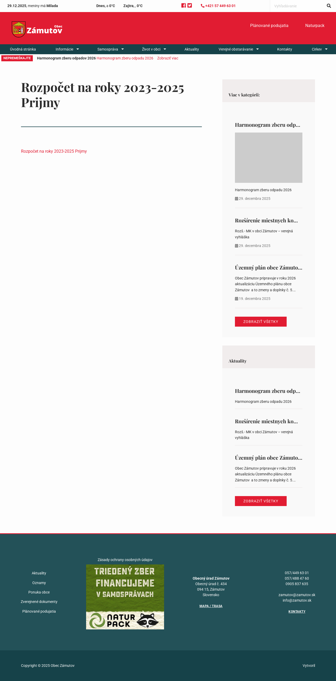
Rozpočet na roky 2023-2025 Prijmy (54, 151)
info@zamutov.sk (297, 600)
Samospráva (107, 49)
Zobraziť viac (167, 58)
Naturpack (314, 25)
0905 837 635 (297, 584)
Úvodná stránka (23, 49)
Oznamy (39, 583)
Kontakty (284, 49)
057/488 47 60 (297, 578)
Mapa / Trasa (211, 606)
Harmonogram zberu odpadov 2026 (277, 124)
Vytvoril (309, 665)
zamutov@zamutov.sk (297, 595)
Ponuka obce (39, 592)
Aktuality (192, 49)
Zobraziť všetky (260, 322)
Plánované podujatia (269, 25)
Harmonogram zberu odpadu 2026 (125, 58)
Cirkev (317, 49)
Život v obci (151, 49)
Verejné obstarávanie (236, 49)
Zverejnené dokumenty (39, 602)
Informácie (64, 49)
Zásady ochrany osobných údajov (125, 560)
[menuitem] (269, 25)
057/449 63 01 (297, 573)
